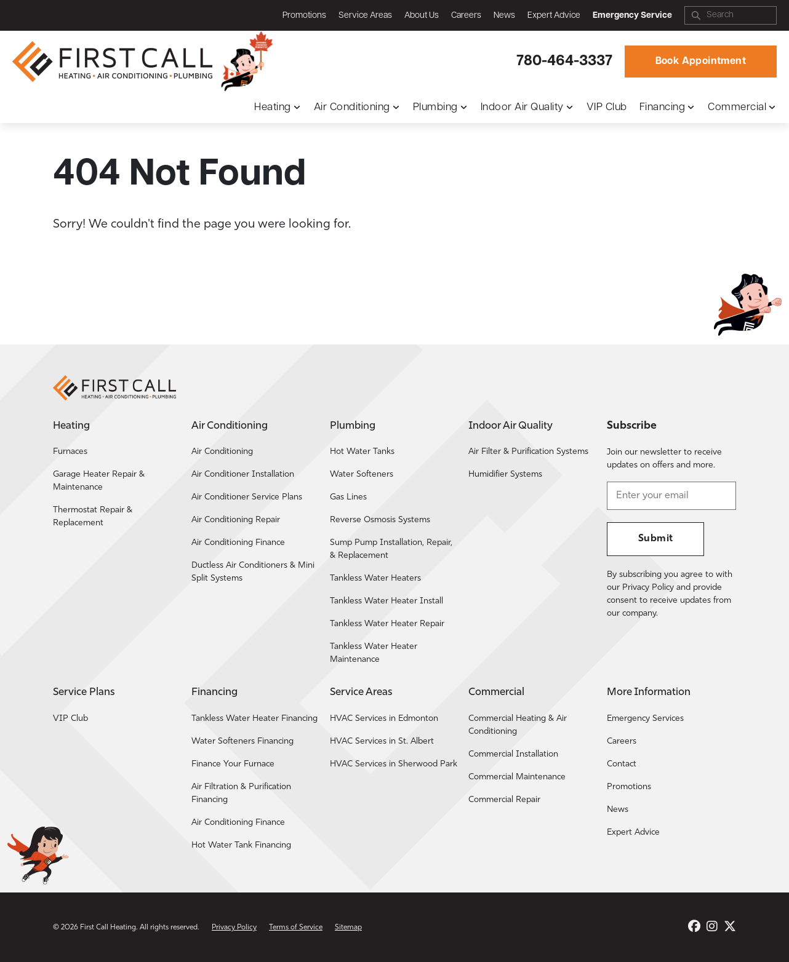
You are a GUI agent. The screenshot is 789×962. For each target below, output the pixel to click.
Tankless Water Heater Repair (387, 624)
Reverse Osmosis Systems (380, 520)
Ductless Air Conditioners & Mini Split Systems (252, 572)
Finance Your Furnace (232, 764)
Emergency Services (645, 718)
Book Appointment (700, 61)
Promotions (304, 15)
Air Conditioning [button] (352, 107)
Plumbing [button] (435, 107)
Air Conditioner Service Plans (246, 497)
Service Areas (365, 15)
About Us (421, 15)
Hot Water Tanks (362, 451)
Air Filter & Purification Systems (528, 451)
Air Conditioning (222, 451)
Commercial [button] (737, 107)
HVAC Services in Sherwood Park (393, 764)
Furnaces (70, 451)
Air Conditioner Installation (242, 474)
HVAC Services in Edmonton (384, 718)
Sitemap (348, 927)
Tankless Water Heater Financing (254, 718)
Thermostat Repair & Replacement (92, 517)
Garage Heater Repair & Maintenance (99, 481)
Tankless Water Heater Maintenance (373, 653)
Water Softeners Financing (242, 741)
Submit (655, 539)
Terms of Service (295, 927)
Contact (621, 764)
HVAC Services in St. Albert (382, 741)
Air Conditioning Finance (238, 542)
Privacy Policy (234, 927)
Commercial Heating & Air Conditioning (517, 725)
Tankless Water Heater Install (386, 601)
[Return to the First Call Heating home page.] (113, 61)
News (504, 15)
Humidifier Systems (505, 474)
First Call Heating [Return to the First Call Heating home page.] (108, 927)
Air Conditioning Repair (235, 520)
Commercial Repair (504, 800)
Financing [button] (662, 107)
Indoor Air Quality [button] (522, 107)
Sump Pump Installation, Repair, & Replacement (391, 549)
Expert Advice (553, 15)
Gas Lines (348, 497)
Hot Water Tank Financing (241, 845)
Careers (466, 15)
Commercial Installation (513, 754)
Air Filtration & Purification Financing (241, 793)
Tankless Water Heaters (375, 578)
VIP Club (607, 107)
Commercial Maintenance (517, 777)
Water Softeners (361, 474)
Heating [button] (272, 107)
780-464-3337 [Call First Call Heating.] (564, 61)
